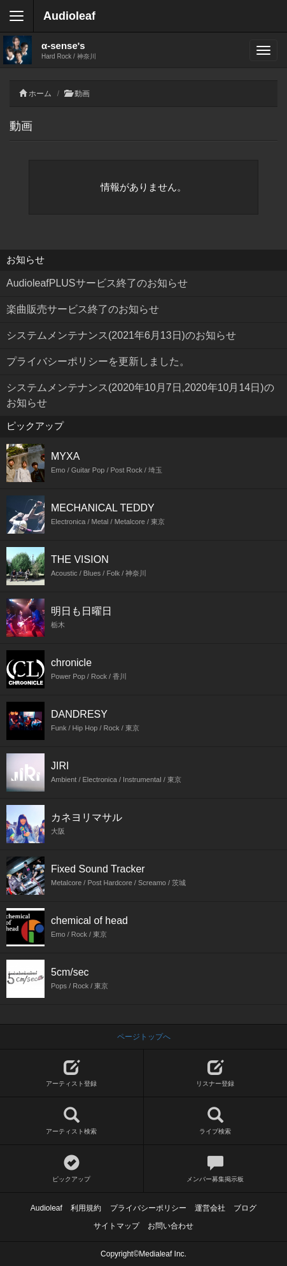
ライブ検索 (216, 1121)
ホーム (40, 93)
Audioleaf (69, 16)
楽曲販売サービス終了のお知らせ (82, 309)
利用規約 (86, 1208)
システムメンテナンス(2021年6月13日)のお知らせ (121, 335)
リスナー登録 (216, 1073)
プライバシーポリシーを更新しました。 (98, 361)
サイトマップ (116, 1225)
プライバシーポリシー (148, 1208)
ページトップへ (144, 1036)
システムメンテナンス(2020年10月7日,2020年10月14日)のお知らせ (140, 395)
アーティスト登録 (71, 1073)
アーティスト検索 (71, 1121)
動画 (82, 93)
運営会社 (210, 1208)
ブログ (245, 1208)
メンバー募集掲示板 (216, 1169)
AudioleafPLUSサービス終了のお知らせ (97, 283)
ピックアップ (71, 1169)
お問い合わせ (170, 1225)
